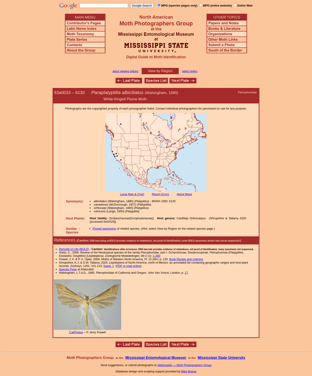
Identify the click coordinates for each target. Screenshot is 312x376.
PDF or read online (128, 266)
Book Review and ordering (186, 259)
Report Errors (160, 194)
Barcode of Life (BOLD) (74, 249)
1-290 (156, 255)
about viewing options (125, 71)
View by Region (160, 71)
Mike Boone (188, 371)
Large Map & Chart (132, 194)
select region (189, 71)
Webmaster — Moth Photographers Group (185, 365)
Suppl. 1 (108, 266)
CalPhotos (76, 332)
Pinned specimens (104, 228)
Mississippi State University (221, 358)
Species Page (68, 269)
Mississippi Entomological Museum (155, 358)
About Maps (184, 194)
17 (186, 272)
